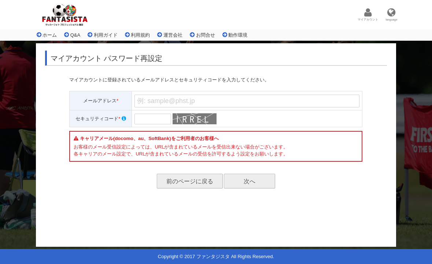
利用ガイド (103, 35)
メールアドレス (100, 100)
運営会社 (169, 35)
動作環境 (235, 35)
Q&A (72, 35)
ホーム (47, 35)
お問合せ (202, 35)
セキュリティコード (100, 118)
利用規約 (137, 35)
